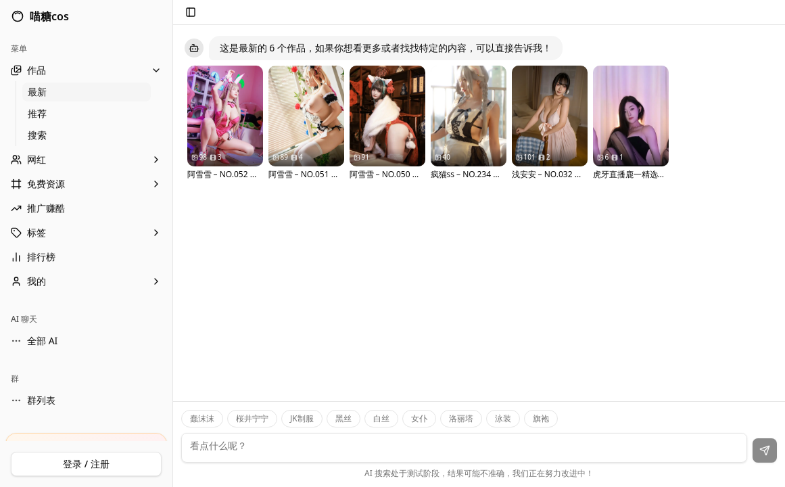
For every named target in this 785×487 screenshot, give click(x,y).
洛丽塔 (461, 418)
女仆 (419, 418)
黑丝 (343, 418)
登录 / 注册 (86, 463)
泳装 (503, 418)
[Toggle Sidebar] (172, 243)
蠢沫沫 (202, 418)
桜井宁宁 (252, 418)
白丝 (381, 418)
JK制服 (302, 418)
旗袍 (541, 418)
